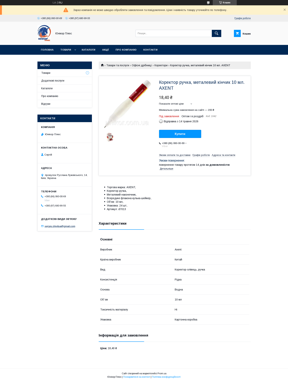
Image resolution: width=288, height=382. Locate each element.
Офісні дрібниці (142, 65)
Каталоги (88, 49)
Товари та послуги (117, 65)
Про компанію (126, 49)
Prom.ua (162, 373)
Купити (180, 134)
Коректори (161, 65)
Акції (105, 49)
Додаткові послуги (52, 80)
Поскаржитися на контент (136, 377)
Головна (47, 49)
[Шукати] (216, 33)
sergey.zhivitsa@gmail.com (60, 226)
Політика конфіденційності (166, 377)
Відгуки (45, 103)
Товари (65, 49)
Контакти (150, 49)
